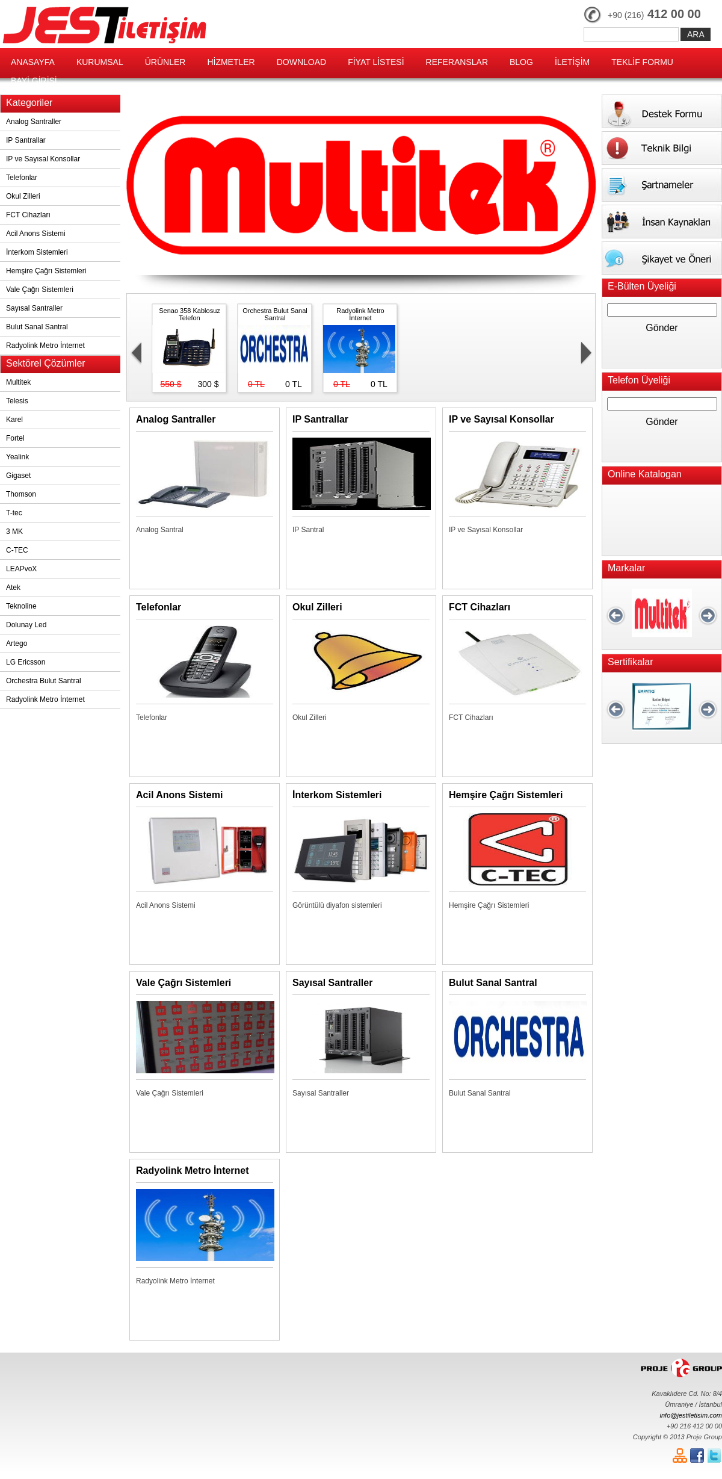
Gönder (661, 328)
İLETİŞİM (572, 62)
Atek (13, 587)
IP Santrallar (26, 140)
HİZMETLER (231, 62)
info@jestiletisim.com (691, 1415)
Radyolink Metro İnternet (45, 345)
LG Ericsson (25, 662)
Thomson (21, 494)
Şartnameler (662, 185)
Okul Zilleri (23, 196)
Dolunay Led (26, 625)
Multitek (18, 382)
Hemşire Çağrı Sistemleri (46, 271)
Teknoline (21, 606)
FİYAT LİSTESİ (376, 62)
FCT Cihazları (28, 215)
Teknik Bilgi (662, 148)
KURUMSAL (99, 62)
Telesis (17, 401)
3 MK (14, 531)
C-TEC (17, 550)
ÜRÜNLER (165, 62)
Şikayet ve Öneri (662, 258)
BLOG (521, 62)
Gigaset (18, 475)
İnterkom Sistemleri (37, 252)
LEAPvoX (21, 569)
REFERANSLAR (457, 62)
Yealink (17, 457)
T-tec (14, 513)
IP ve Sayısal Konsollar (43, 159)
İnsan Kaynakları (662, 221)
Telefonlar (21, 177)
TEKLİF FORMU (642, 62)
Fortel (15, 438)
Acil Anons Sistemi (36, 233)
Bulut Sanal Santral (37, 327)
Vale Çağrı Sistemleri (39, 289)
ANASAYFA (33, 62)
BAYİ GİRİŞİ (34, 80)
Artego (16, 643)
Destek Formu (662, 111)
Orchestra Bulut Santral (43, 681)
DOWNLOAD (301, 62)
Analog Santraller (33, 121)
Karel (14, 419)
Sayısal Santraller (34, 308)
